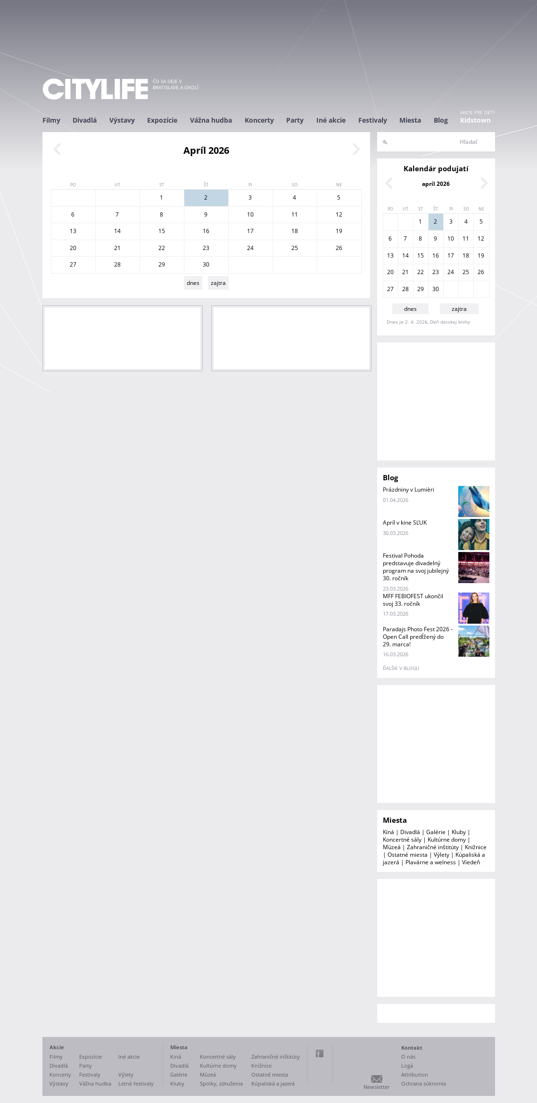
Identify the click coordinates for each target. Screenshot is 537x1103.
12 (339, 214)
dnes (193, 283)
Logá (407, 1065)
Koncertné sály (402, 840)
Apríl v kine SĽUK (405, 522)
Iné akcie (331, 120)
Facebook (319, 1053)
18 (294, 231)
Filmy (51, 120)
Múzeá (392, 847)
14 (117, 231)
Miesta (410, 120)
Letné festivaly (136, 1083)
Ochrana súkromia (423, 1083)
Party (295, 120)
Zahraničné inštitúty (433, 847)
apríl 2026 (436, 184)
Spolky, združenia (221, 1083)
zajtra (218, 283)
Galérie (436, 832)
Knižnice (476, 847)
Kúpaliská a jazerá (273, 1083)
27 (73, 264)
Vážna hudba (211, 120)
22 (161, 248)
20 (73, 248)
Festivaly (372, 120)
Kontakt (411, 1047)
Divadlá (85, 120)
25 (294, 248)
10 (250, 214)
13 (73, 231)
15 (161, 231)
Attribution (414, 1074)
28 (117, 264)
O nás (408, 1056)
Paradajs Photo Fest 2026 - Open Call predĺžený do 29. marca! (418, 636)
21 (117, 248)
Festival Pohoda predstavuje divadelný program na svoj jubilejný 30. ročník (416, 567)
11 (294, 214)
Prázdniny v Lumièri (408, 489)
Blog (441, 120)
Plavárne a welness (430, 862)
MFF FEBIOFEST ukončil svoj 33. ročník (413, 600)
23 (206, 248)
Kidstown (475, 120)
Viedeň (471, 862)
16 (206, 231)
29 (161, 264)
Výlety (441, 855)
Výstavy (122, 120)
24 (250, 248)
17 (250, 231)
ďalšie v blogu (401, 668)
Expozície (162, 120)
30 (206, 264)
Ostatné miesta (408, 855)
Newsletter (376, 1086)
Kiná (388, 832)
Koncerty (259, 120)
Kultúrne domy (447, 840)
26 (339, 248)
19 (339, 231)
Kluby (459, 832)
